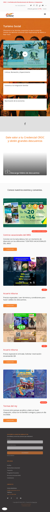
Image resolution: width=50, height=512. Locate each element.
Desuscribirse (10, 455)
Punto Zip (34, 502)
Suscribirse (25, 452)
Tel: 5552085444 (20, 5)
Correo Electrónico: (11, 445)
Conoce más (10, 249)
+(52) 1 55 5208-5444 (11, 494)
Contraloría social (26, 505)
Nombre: (9, 439)
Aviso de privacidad (26, 504)
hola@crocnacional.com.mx (13, 490)
